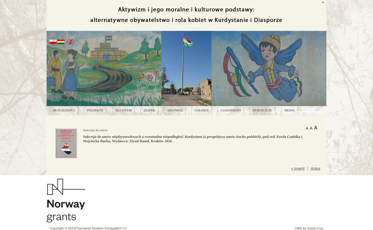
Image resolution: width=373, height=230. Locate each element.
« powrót (298, 168)
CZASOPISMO (231, 110)
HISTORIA (175, 110)
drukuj (315, 168)
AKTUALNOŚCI (64, 110)
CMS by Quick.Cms (309, 228)
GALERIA (202, 110)
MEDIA (289, 110)
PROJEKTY (95, 110)
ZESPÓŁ (149, 110)
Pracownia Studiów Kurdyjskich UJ (100, 228)
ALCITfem (123, 110)
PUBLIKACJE (262, 110)
